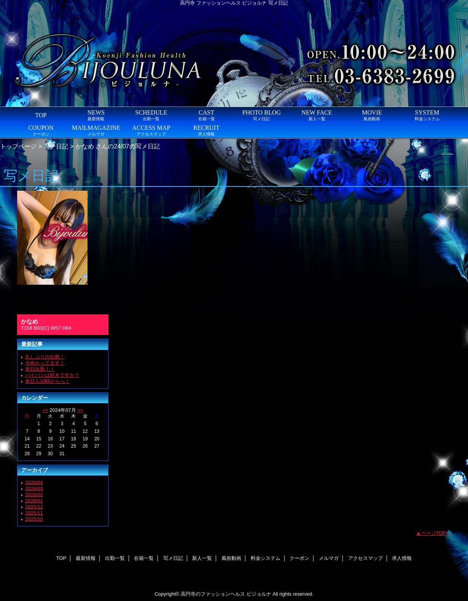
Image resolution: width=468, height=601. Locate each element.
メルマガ (329, 558)
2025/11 (34, 513)
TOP (40, 115)
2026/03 (34, 488)
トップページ (18, 146)
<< (45, 410)
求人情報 (402, 558)
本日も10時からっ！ (47, 381)
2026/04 (34, 482)
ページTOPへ (436, 533)
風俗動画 (231, 558)
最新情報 (86, 558)
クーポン (299, 558)
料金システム (265, 558)
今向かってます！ (45, 363)
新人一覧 (202, 558)
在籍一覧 (144, 558)
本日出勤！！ (40, 369)
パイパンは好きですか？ (52, 375)
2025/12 (34, 507)
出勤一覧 (115, 558)
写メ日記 (56, 146)
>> (80, 410)
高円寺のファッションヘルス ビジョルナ (226, 594)
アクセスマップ (365, 558)
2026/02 (34, 494)
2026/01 (34, 501)
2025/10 (34, 519)
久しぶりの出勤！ (45, 357)
